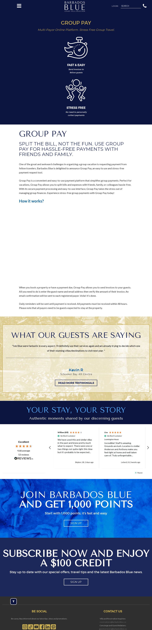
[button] (145, 6)
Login (115, 6)
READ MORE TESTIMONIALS (76, 382)
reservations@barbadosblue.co (113, 622)
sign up (76, 523)
